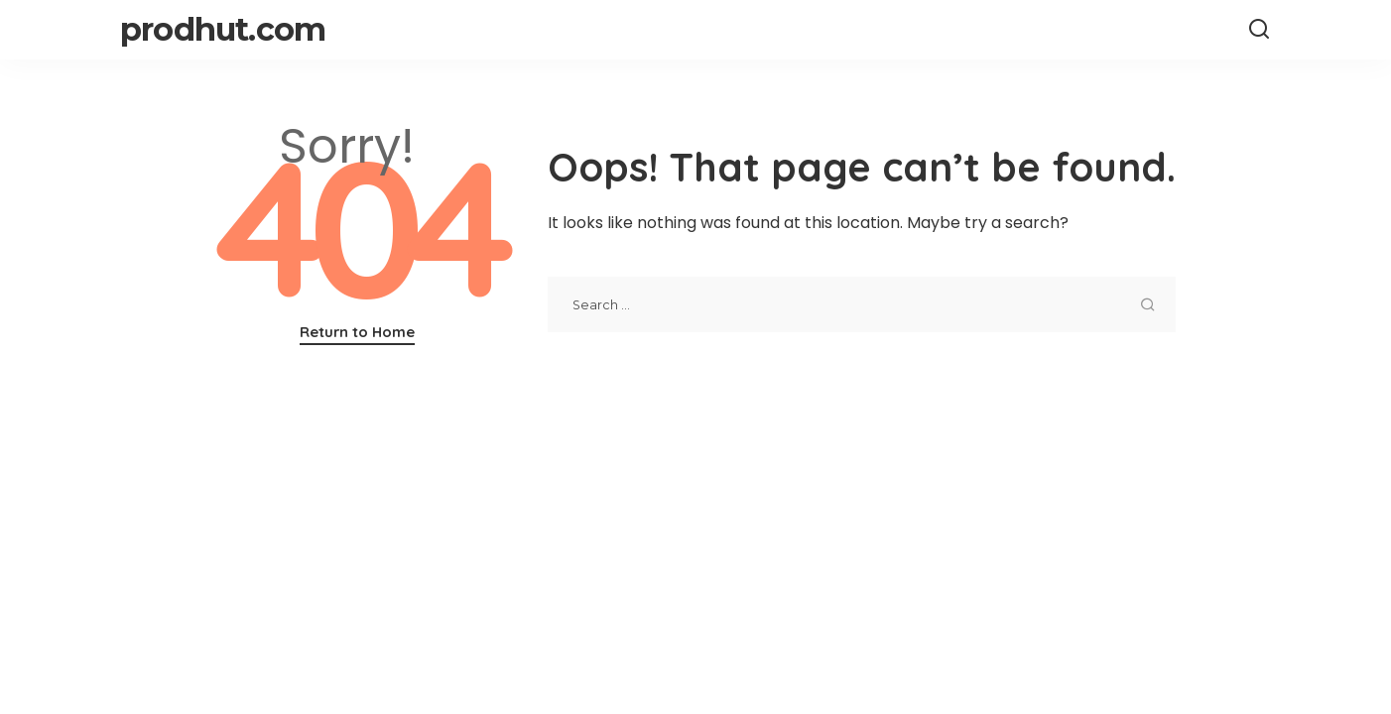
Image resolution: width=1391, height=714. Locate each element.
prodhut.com (222, 29)
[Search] (1259, 30)
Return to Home (357, 331)
